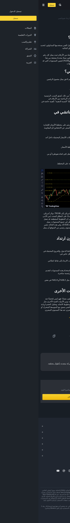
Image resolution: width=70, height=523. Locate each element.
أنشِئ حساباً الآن (35, 397)
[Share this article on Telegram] (32, 336)
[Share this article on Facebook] (49, 336)
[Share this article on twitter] (66, 336)
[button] (4, 4)
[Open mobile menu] (5, 5)
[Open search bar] (21, 5)
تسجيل (13, 5)
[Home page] (43, 5)
